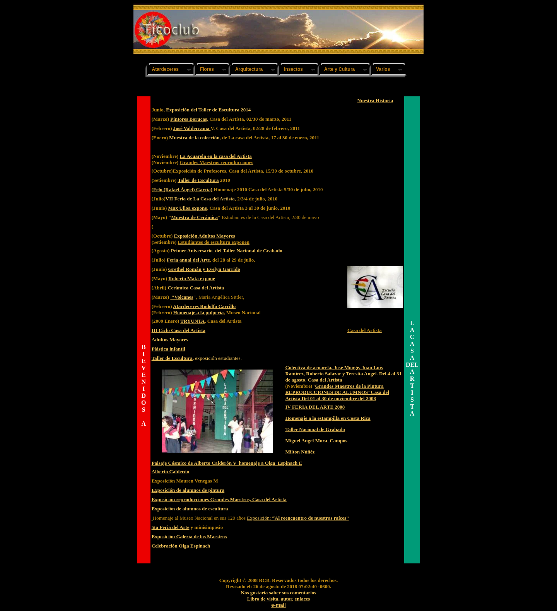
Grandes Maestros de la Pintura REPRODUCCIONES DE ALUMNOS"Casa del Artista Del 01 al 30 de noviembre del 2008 (337, 392)
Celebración (165, 546)
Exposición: (298, 518)
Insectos (293, 69)
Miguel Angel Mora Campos (316, 440)
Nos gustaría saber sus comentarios (278, 593)
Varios (383, 69)
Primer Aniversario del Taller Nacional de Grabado (226, 250)
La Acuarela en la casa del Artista (216, 156)
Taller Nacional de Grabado (315, 429)
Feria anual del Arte (188, 260)
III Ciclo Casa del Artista (178, 330)
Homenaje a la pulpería (198, 312)
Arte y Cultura (339, 69)
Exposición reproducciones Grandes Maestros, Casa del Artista (219, 499)
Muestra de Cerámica (194, 217)
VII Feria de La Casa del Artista (200, 199)
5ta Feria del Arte (171, 527)
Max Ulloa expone (187, 208)
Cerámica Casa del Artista (195, 288)
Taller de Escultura (198, 180)
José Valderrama (192, 128)
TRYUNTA (192, 321)
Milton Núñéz (299, 452)
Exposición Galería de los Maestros (189, 536)
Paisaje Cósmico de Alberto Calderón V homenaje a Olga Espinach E (227, 463)
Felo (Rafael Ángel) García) (182, 189)
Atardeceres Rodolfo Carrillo (204, 306)
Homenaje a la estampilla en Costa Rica (327, 418)
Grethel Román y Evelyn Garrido (204, 269)
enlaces (302, 599)
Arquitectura (249, 69)
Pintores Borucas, (189, 119)
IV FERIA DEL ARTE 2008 (315, 407)
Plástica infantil (168, 349)
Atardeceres (165, 69)
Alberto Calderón (171, 471)
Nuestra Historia (375, 100)
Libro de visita (262, 599)
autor (286, 599)
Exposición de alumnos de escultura (190, 509)
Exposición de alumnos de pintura (188, 490)
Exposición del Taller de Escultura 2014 (208, 110)
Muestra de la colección (194, 137)
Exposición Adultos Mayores (204, 236)
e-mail (278, 605)
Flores (207, 69)
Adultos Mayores (170, 339)
